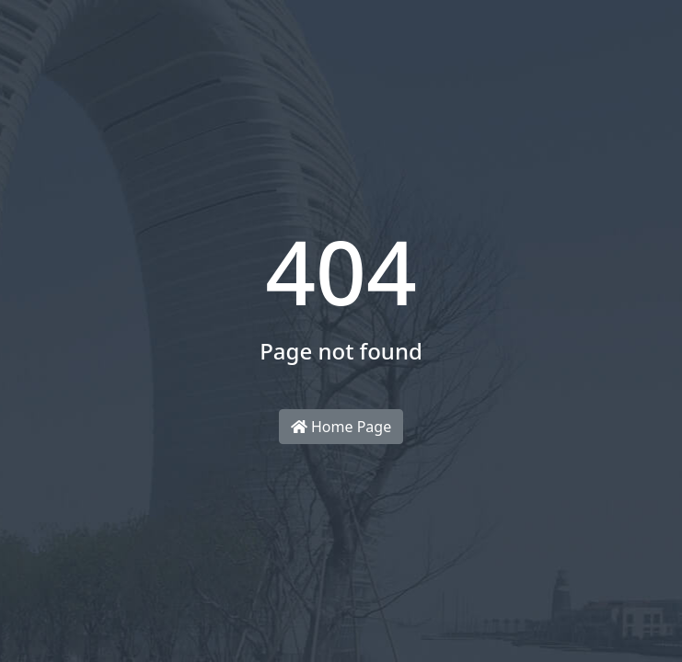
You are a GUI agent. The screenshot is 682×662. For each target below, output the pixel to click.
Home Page (341, 427)
